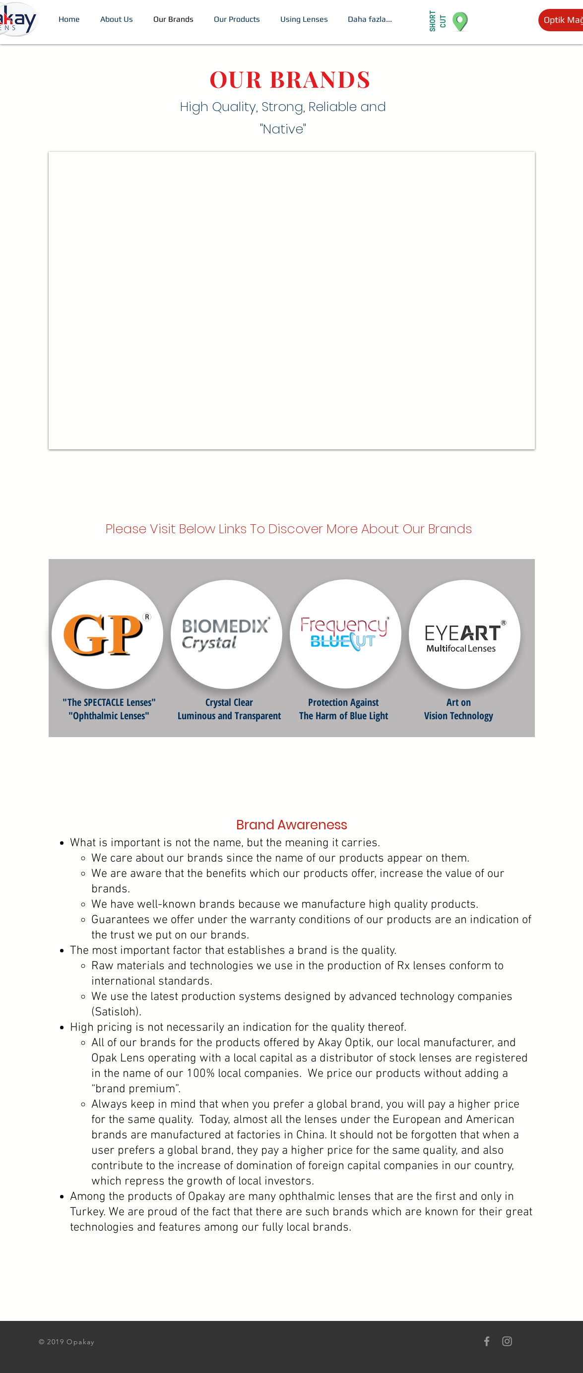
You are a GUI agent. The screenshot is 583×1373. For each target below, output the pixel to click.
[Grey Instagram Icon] (507, 1341)
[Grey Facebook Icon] (486, 1341)
